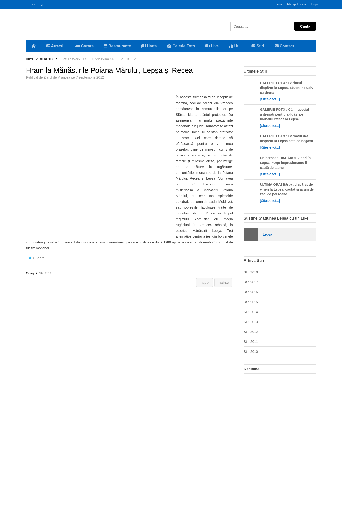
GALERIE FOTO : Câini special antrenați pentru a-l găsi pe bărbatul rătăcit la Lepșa (284, 113)
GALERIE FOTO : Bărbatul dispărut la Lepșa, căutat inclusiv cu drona (286, 87)
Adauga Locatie (296, 4)
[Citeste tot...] (270, 98)
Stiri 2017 (251, 281)
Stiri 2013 (251, 321)
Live (211, 45)
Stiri (257, 45)
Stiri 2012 (47, 58)
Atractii (55, 45)
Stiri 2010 (251, 351)
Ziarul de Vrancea (57, 77)
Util (234, 45)
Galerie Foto (181, 45)
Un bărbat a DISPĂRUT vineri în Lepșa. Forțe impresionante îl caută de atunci (285, 162)
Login (314, 4)
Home (30, 58)
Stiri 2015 (251, 301)
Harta (149, 45)
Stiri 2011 (251, 341)
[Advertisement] (280, 449)
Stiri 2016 (251, 291)
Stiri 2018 (251, 271)
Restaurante (117, 45)
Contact (284, 45)
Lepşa (267, 234)
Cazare (84, 45)
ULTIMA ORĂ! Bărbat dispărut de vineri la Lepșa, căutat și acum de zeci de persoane (287, 188)
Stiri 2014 (251, 311)
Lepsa (37, 4)
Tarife (278, 4)
